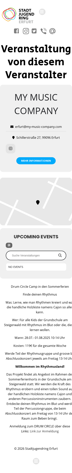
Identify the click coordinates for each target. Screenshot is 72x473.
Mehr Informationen (36, 160)
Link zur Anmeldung (44, 431)
